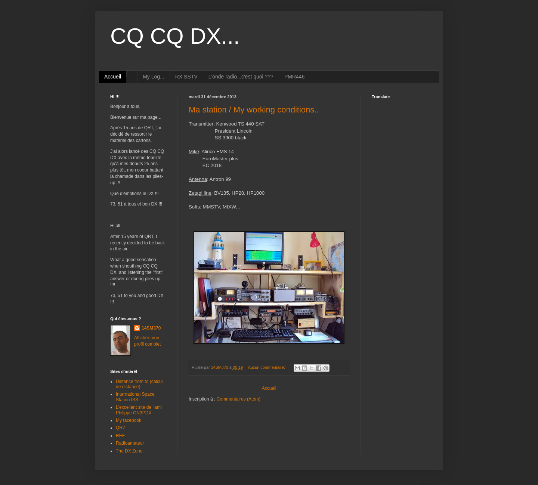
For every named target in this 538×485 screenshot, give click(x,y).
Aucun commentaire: (267, 367)
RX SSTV (186, 77)
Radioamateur (130, 443)
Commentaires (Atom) (238, 399)
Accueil (112, 77)
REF (120, 435)
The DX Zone (129, 451)
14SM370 (151, 328)
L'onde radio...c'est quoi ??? (240, 77)
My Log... (153, 77)
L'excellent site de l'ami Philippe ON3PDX (139, 410)
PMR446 (294, 77)
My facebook (128, 420)
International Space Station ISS (135, 397)
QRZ (120, 427)
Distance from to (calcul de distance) (139, 384)
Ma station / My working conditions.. (254, 109)
